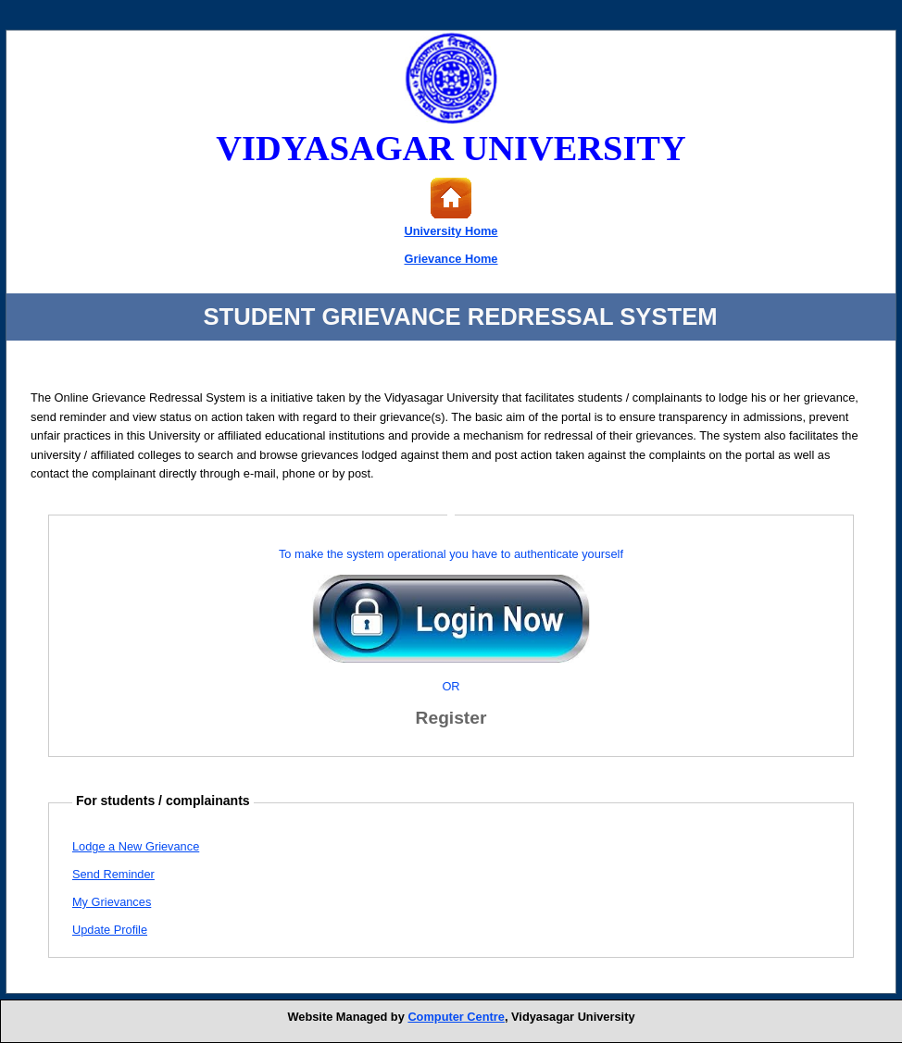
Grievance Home (450, 259)
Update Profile (109, 930)
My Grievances (111, 902)
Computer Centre (456, 1017)
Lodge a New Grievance (135, 846)
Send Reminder (113, 874)
